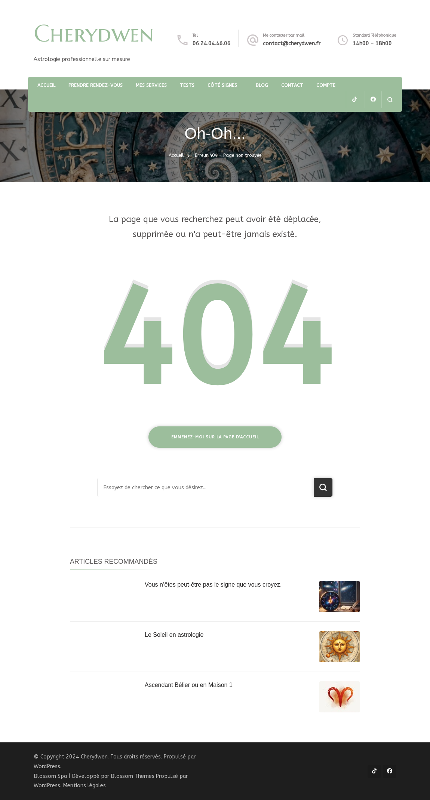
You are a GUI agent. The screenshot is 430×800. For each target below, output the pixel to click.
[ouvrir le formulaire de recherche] (389, 99)
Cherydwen (94, 33)
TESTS (187, 85)
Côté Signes (222, 85)
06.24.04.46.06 (212, 43)
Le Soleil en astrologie (174, 635)
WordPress (47, 785)
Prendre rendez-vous (95, 85)
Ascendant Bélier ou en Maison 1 (189, 685)
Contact (292, 85)
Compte (325, 85)
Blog (262, 85)
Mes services (151, 85)
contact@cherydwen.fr (291, 43)
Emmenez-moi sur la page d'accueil (215, 437)
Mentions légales (84, 785)
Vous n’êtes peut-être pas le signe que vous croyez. (213, 584)
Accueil (46, 85)
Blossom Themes (132, 776)
